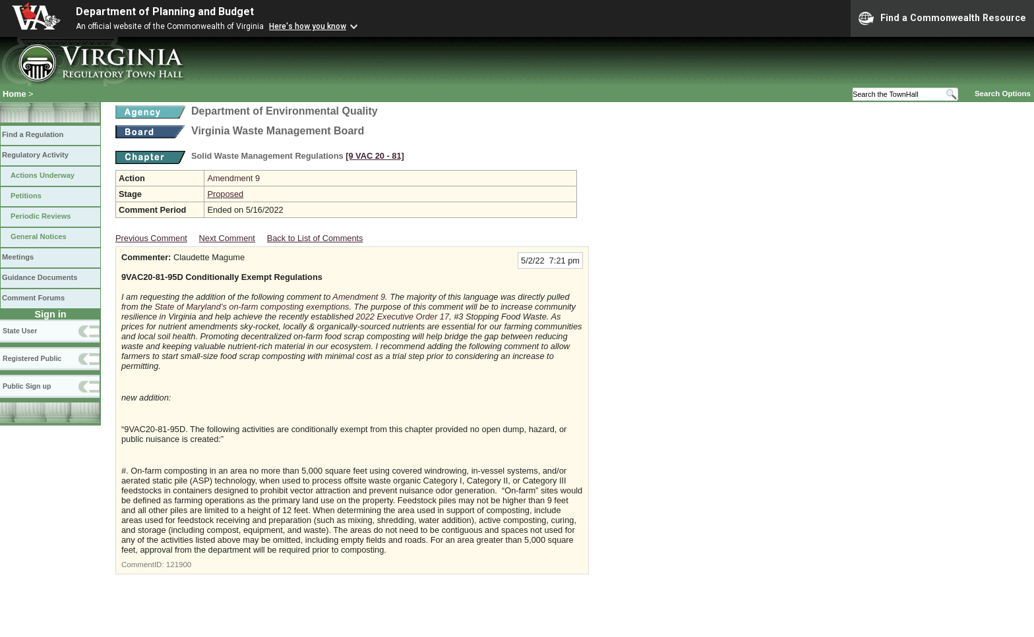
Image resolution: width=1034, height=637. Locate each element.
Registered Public (32, 358)
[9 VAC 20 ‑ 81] (375, 156)
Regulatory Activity (35, 155)
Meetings (18, 257)
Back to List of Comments (315, 238)
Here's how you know (307, 26)
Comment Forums (33, 298)
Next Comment (227, 238)
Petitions (26, 196)
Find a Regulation (32, 134)
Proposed (225, 194)
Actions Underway (43, 175)
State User (20, 331)
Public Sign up (27, 386)
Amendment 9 (233, 178)
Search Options (1003, 93)
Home (14, 94)
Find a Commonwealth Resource (942, 18)
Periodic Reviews (41, 216)
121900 (178, 564)
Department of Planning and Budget (165, 11)
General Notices (39, 236)
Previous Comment (151, 238)
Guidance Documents (39, 277)
